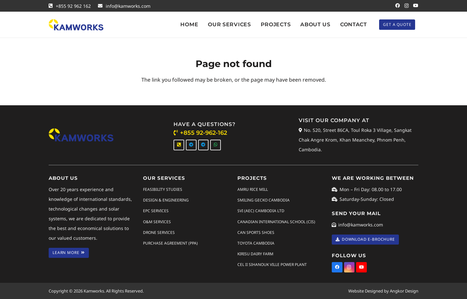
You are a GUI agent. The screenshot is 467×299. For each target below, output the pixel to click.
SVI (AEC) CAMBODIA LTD (260, 210)
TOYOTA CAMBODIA (255, 243)
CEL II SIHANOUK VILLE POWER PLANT (272, 264)
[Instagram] (406, 5)
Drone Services (159, 232)
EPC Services (156, 210)
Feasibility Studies (162, 189)
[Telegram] (191, 145)
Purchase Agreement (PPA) (170, 243)
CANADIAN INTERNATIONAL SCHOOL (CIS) (276, 221)
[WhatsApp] (215, 145)
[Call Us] (179, 145)
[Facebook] (397, 5)
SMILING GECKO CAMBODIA (263, 200)
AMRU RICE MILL (252, 189)
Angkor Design (404, 291)
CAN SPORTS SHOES (255, 232)
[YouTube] (415, 5)
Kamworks (94, 291)
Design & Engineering (166, 200)
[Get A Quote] (397, 24)
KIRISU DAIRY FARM (255, 254)
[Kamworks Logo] (76, 24)
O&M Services (157, 221)
